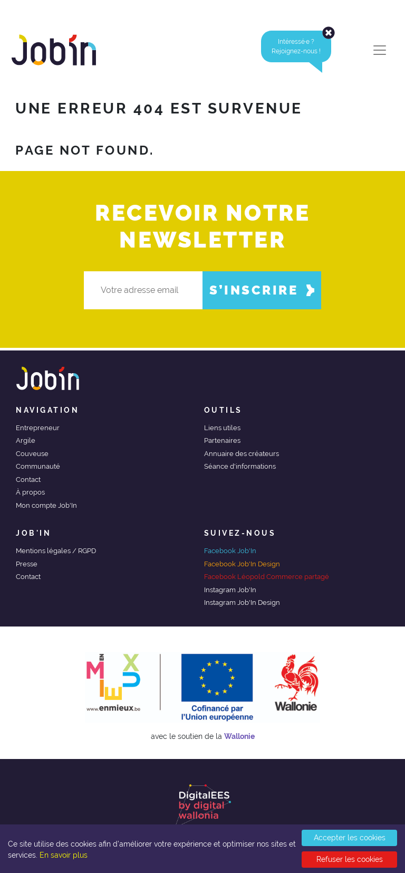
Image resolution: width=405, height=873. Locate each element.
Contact (28, 479)
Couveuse (32, 454)
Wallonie (239, 736)
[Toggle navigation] (379, 50)
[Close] (328, 32)
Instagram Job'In (230, 590)
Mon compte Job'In (46, 505)
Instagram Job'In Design (242, 602)
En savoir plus (64, 855)
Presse (26, 564)
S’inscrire (261, 290)
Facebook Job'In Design (242, 564)
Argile (25, 440)
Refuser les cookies (349, 859)
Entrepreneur (38, 428)
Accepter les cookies (349, 837)
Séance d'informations (240, 466)
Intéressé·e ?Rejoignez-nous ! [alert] (301, 46)
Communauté (38, 466)
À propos (30, 492)
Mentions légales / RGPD (56, 551)
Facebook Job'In (230, 551)
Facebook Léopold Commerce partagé (266, 577)
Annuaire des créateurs (241, 454)
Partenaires (222, 440)
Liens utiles (222, 428)
